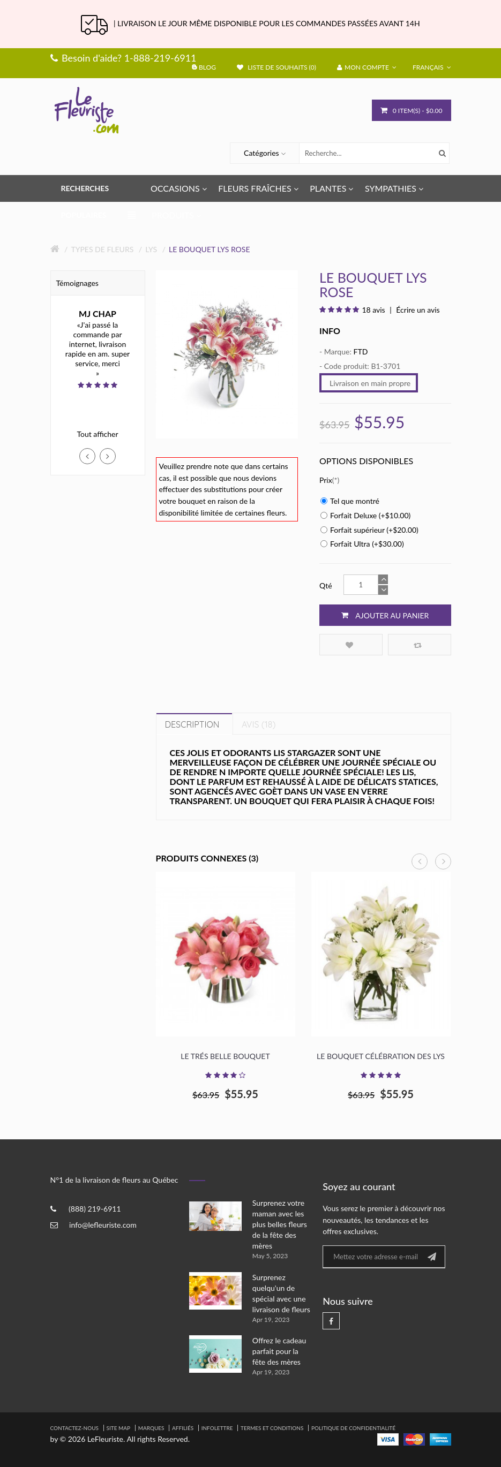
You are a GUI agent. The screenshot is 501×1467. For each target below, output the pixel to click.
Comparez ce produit (418, 644)
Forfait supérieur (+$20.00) (369, 529)
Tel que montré (349, 500)
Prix (325, 480)
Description (192, 724)
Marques (151, 1428)
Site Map (119, 1428)
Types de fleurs (102, 249)
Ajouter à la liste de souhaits (349, 644)
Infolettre (217, 1428)
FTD (360, 351)
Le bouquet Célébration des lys (381, 1056)
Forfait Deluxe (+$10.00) (365, 515)
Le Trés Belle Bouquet (225, 1056)
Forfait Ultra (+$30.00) (362, 543)
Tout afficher (97, 433)
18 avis (373, 309)
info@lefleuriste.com (103, 1224)
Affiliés (182, 1428)
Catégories (261, 152)
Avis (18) (258, 724)
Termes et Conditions (272, 1428)
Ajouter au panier (385, 615)
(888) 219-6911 (95, 1208)
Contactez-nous (74, 1428)
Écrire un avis (417, 309)
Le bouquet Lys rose (209, 249)
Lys (151, 249)
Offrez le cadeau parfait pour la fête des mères (279, 1351)
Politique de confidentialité (353, 1428)
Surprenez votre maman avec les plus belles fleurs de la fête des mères (279, 1224)
